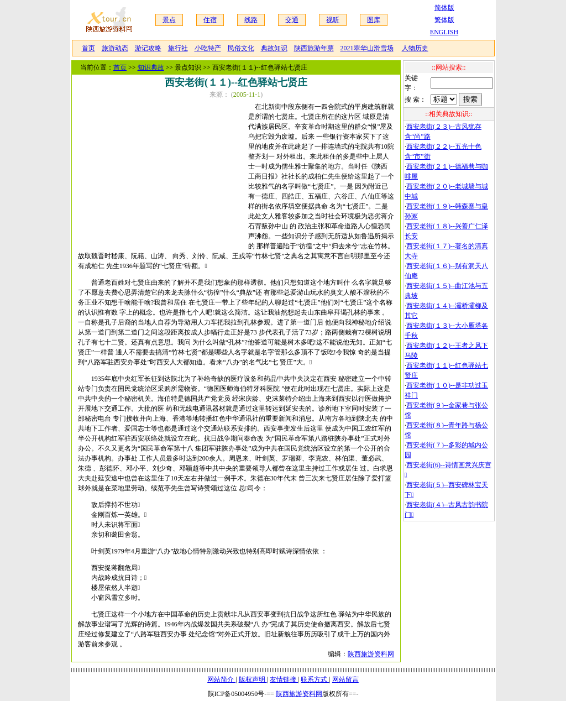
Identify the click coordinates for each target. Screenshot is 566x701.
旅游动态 (115, 48)
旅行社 (178, 48)
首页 (88, 48)
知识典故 (151, 67)
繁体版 (444, 20)
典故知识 (274, 48)
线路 (251, 20)
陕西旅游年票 (314, 48)
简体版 (444, 8)
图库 (373, 20)
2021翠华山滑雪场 (367, 48)
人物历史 (415, 48)
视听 (332, 20)
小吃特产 (208, 48)
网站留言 (345, 679)
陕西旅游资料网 (371, 654)
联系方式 (315, 679)
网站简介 (221, 679)
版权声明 (253, 679)
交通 (291, 20)
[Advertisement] (163, 173)
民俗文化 (241, 48)
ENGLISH (444, 32)
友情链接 (284, 679)
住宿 (210, 20)
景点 (169, 20)
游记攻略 (148, 48)
